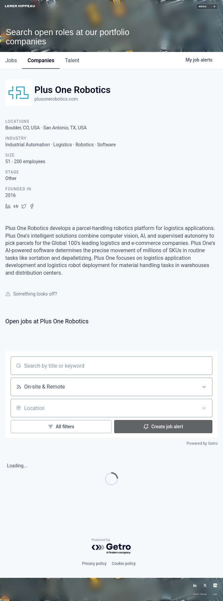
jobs (11, 60)
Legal (215, 594)
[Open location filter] (204, 408)
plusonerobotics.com (56, 99)
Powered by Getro (202, 443)
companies (40, 60)
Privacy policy (94, 563)
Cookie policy (124, 563)
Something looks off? (31, 294)
